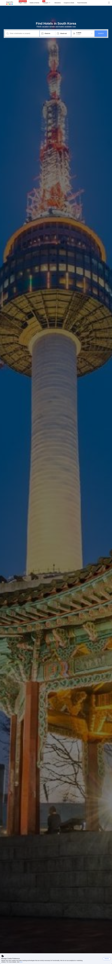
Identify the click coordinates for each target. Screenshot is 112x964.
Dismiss (107, 958)
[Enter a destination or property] (23, 33)
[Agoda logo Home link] (9, 3)
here (21, 962)
